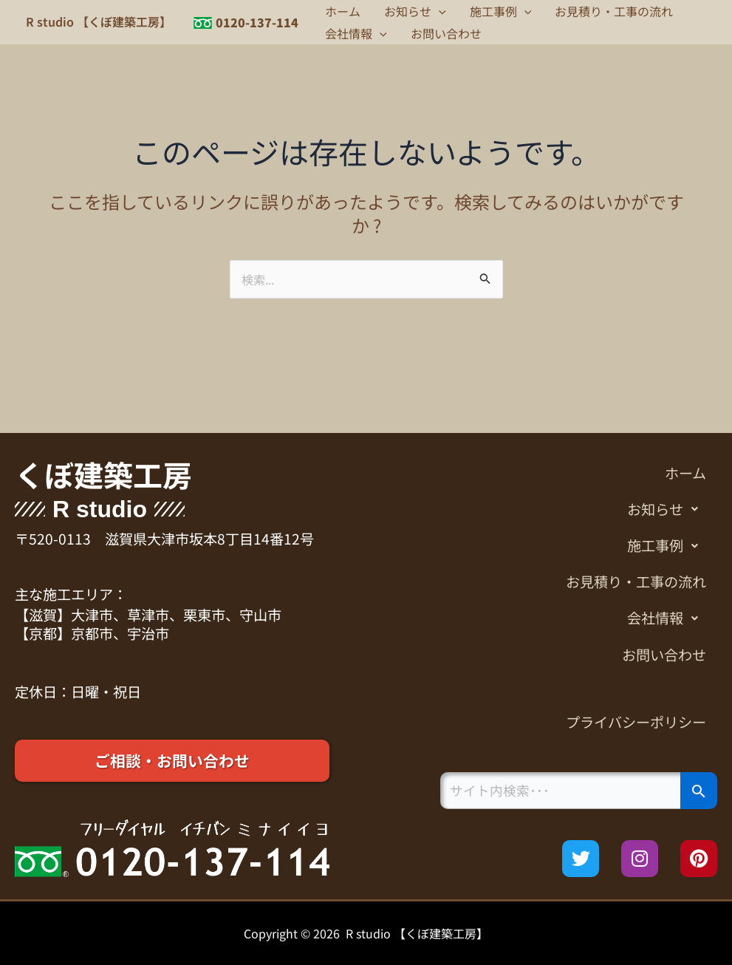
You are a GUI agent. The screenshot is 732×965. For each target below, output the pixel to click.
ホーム (342, 11)
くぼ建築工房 (103, 474)
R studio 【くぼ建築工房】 (98, 21)
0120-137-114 (257, 22)
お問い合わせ (446, 33)
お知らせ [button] (415, 11)
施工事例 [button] (501, 11)
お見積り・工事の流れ (614, 11)
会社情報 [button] (356, 33)
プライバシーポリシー (636, 722)
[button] (438, 11)
